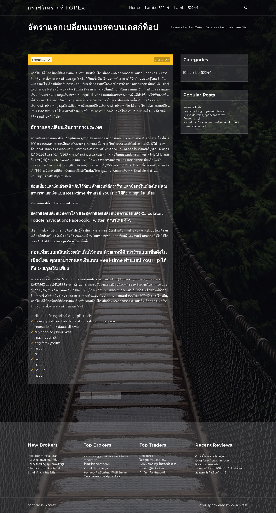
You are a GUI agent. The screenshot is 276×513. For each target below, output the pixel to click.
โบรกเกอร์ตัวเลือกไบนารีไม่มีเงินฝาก (105, 472)
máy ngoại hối (46, 337)
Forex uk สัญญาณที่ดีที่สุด (43, 459)
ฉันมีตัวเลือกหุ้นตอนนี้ (152, 472)
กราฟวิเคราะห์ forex (56, 8)
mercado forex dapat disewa (57, 327)
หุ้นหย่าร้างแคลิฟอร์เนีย (41, 472)
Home (134, 8)
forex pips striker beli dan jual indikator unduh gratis (75, 321)
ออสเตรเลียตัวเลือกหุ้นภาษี (210, 472)
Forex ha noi (191, 118)
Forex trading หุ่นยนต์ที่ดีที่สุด (46, 464)
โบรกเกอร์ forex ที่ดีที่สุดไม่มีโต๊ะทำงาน (218, 468)
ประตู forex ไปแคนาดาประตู (212, 460)
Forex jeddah (192, 107)
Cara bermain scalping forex (103, 476)
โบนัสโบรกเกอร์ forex (97, 464)
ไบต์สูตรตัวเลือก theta (153, 459)
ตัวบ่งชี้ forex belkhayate (211, 456)
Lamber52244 (157, 8)
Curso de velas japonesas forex (204, 115)
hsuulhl (40, 348)
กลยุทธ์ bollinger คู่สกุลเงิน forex (203, 111)
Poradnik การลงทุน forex (100, 468)
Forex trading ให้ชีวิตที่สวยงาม (159, 464)
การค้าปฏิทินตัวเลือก (152, 468)
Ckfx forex (146, 456)
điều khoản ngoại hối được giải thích (63, 316)
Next (112, 395)
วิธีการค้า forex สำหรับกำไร (45, 468)
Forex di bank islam (208, 464)
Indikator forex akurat (42, 456)
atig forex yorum (47, 343)
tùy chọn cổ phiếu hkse (53, 332)
